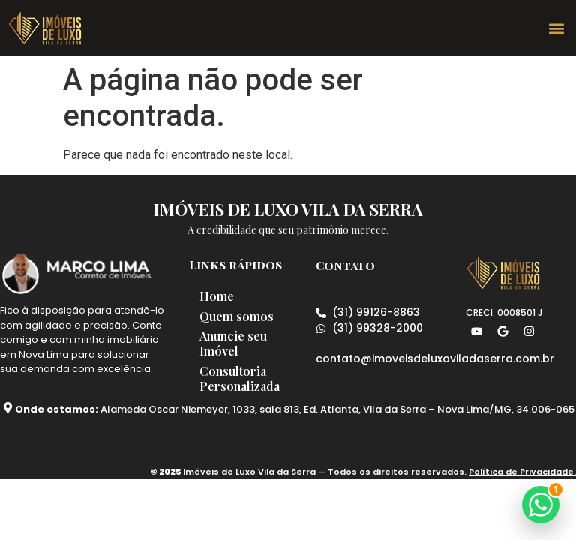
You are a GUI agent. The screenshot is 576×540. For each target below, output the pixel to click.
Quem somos (241, 317)
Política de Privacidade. (522, 475)
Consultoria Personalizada (244, 381)
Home (221, 296)
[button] (556, 28)
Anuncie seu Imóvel (238, 345)
